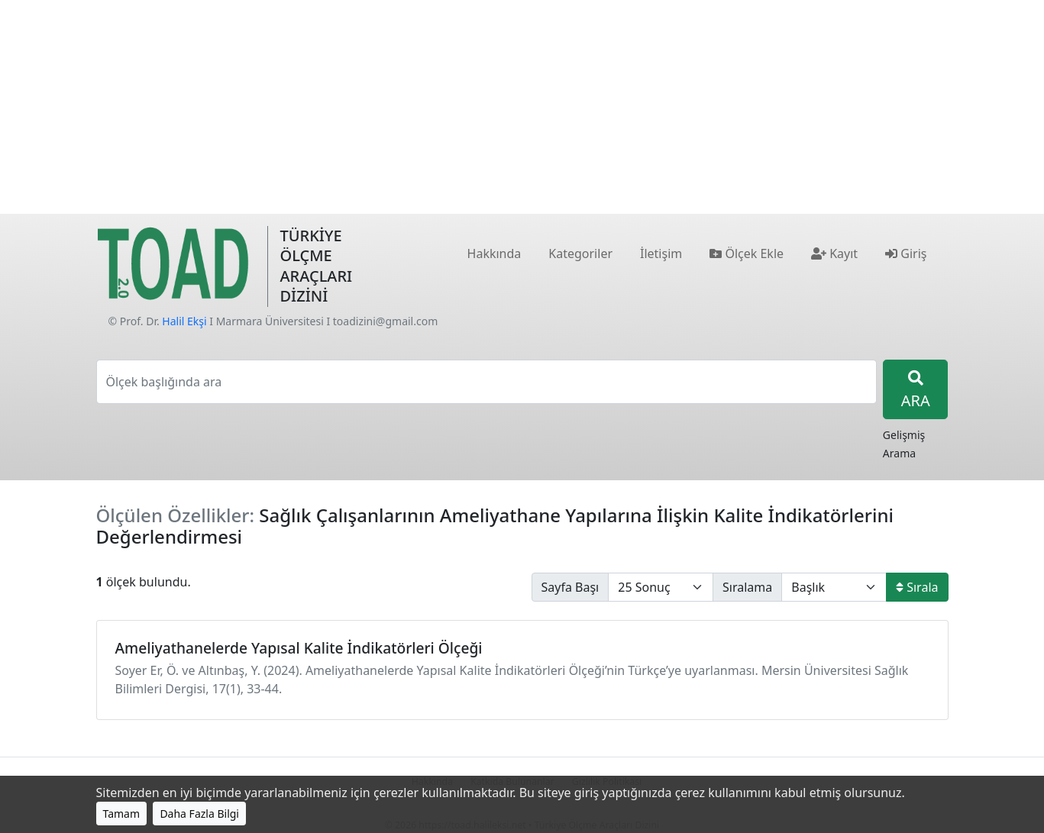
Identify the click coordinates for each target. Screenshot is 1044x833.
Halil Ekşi (184, 321)
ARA (915, 390)
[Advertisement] (522, 107)
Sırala (917, 587)
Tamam (122, 813)
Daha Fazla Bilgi (199, 813)
